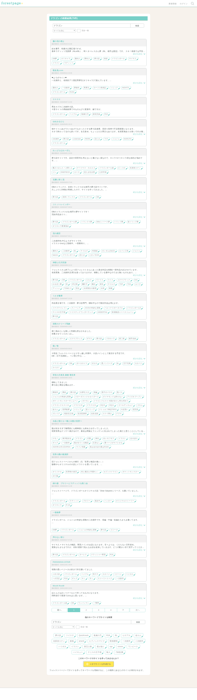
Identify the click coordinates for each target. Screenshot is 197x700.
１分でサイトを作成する (98, 664)
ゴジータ (114, 530)
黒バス (119, 392)
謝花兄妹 (96, 114)
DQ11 (111, 405)
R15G (72, 92)
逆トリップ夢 (133, 222)
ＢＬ (91, 578)
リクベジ (118, 574)
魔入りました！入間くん (63, 168)
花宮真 (135, 409)
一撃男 (96, 603)
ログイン (184, 4)
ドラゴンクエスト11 (61, 405)
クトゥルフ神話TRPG (108, 409)
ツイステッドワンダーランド (81, 312)
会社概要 (109, 691)
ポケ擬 (55, 476)
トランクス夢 (86, 222)
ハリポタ (62, 646)
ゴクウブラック (124, 280)
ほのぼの (133, 438)
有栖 (110, 288)
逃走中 (97, 501)
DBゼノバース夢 (103, 222)
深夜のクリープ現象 (61, 324)
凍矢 (101, 284)
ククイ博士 (107, 414)
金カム (55, 409)
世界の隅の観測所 (60, 454)
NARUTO (127, 139)
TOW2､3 (67, 288)
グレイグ (56, 414)
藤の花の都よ (58, 41)
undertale (77, 139)
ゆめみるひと (58, 121)
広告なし (96, 443)
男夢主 (86, 88)
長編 (95, 392)
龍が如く (101, 646)
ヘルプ (64, 691)
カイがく (56, 368)
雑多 (106, 59)
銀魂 (72, 641)
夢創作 (76, 88)
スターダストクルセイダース (87, 397)
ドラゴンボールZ (134, 308)
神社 (97, 438)
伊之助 (75, 284)
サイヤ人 (132, 59)
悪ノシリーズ (106, 363)
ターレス (83, 555)
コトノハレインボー (61, 204)
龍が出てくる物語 (81, 443)
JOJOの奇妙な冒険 (92, 308)
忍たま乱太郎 (89, 172)
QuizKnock (83, 635)
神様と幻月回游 (59, 262)
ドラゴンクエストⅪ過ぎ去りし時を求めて (111, 401)
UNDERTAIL (103, 312)
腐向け (77, 59)
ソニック (114, 88)
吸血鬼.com (58, 70)
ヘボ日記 (56, 578)
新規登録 (172, 4)
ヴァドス (99, 280)
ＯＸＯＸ (57, 99)
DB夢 (55, 59)
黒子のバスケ (107, 392)
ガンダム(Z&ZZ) (108, 251)
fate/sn (55, 255)
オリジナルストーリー (125, 501)
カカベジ (138, 363)
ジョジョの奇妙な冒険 (62, 397)
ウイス (110, 280)
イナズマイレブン (60, 308)
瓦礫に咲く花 (58, 180)
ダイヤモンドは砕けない (113, 397)
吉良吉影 (94, 414)
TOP (121, 284)
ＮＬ (83, 578)
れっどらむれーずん (61, 150)
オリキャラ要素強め (61, 226)
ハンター (108, 501)
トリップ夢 (118, 222)
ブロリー (86, 501)
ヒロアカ (126, 635)
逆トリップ (90, 409)
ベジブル (73, 114)
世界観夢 (66, 409)
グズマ (118, 414)
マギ (106, 139)
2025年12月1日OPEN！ (62, 447)
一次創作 (66, 88)
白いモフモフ (108, 438)
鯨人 (108, 652)
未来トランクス (68, 197)
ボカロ (94, 363)
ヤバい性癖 (80, 447)
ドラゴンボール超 (106, 168)
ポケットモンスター (131, 472)
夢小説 (97, 59)
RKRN (87, 139)
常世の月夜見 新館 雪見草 (64, 375)
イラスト (56, 63)
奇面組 (95, 251)
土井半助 (102, 172)
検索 (137, 26)
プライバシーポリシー (127, 691)
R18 (106, 114)
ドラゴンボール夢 (69, 222)
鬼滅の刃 (85, 114)
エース (77, 172)
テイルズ (84, 251)
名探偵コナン (135, 168)
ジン (54, 172)
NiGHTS (125, 88)
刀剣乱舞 (119, 652)
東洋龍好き (67, 438)
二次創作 (66, 251)
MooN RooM (58, 586)
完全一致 (83, 31)
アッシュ (56, 288)
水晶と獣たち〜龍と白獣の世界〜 (67, 421)
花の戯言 (57, 233)
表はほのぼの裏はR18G (99, 447)
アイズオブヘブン (134, 397)
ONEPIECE (65, 172)
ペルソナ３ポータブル (114, 308)
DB (97, 197)
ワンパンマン (83, 603)
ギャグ (55, 443)
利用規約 (95, 691)
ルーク (138, 284)
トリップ (77, 409)
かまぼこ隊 (57, 284)
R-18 (68, 505)
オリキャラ (65, 59)
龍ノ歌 (56, 346)
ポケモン (86, 401)
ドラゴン (79, 438)
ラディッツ (68, 63)
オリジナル (57, 472)
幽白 (93, 284)
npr (111, 646)
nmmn (120, 646)
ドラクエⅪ (78, 405)
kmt (136, 280)
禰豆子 (84, 284)
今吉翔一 (124, 409)
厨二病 (122, 339)
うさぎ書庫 (57, 296)
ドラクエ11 (91, 405)
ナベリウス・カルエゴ (86, 168)
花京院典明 (82, 414)
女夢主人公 (84, 392)
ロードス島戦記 (100, 88)
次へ (138, 610)
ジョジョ (116, 139)
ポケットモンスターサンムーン (65, 401)
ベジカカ (129, 574)
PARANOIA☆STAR (61, 562)
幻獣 (89, 438)
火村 (102, 288)
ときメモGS (94, 255)
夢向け (87, 59)
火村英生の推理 (90, 288)
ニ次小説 (56, 574)
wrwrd (81, 641)
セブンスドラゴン (111, 472)
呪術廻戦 (114, 641)
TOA (129, 284)
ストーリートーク (105, 578)
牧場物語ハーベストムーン (123, 312)
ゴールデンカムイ (125, 405)
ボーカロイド (82, 363)
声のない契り (58, 537)
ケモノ (55, 438)
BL (75, 251)
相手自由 (132, 339)
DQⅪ (103, 405)
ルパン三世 (123, 251)
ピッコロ (121, 168)
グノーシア (76, 308)
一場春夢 (57, 512)
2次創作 (56, 139)
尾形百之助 (68, 414)
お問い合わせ (79, 691)
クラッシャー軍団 (98, 555)
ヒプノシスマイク (97, 641)
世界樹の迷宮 (71, 472)
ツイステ (70, 635)
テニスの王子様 (59, 312)
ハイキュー (78, 652)
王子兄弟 (127, 363)
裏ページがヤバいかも (113, 443)
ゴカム (140, 405)
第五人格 (88, 646)
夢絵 (64, 392)
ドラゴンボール (118, 59)
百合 (77, 288)
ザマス (89, 339)
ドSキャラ (110, 339)
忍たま (97, 139)
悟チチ (95, 574)
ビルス (89, 280)
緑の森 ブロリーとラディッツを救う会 (70, 483)
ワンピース (133, 646)
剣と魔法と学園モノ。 (90, 472)
